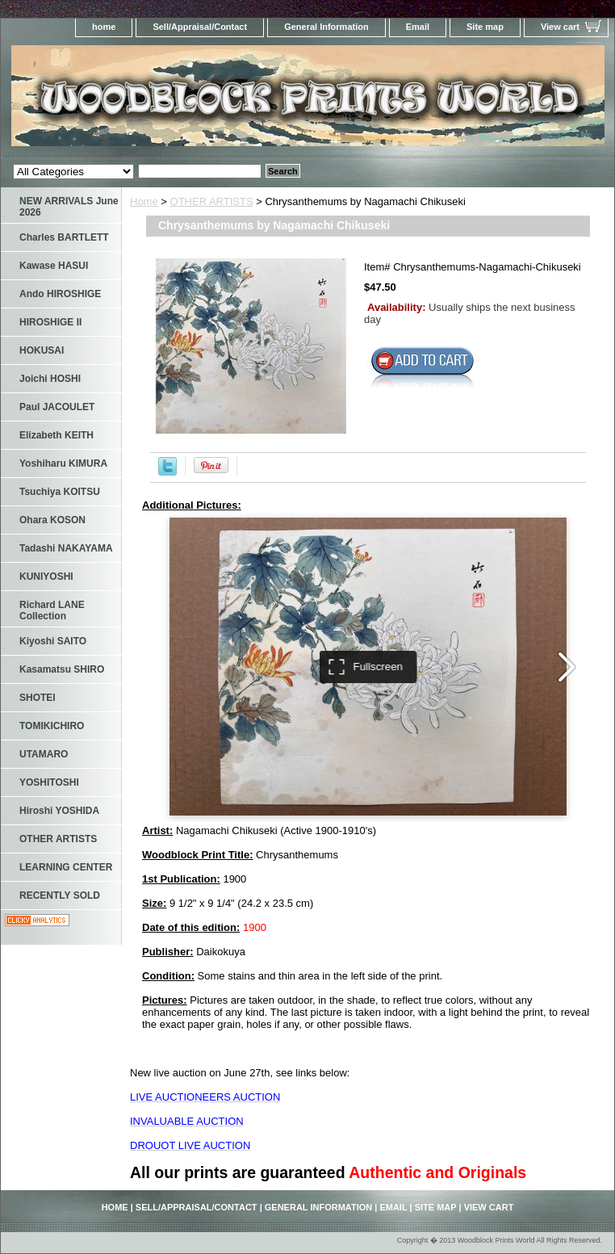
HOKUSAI (41, 350)
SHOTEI (37, 697)
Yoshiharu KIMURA (63, 463)
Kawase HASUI (53, 265)
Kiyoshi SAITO (52, 641)
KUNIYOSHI (46, 576)
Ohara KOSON (52, 520)
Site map (485, 26)
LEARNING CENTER (65, 867)
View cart (560, 26)
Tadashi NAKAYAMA (66, 548)
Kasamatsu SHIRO (61, 669)
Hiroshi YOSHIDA (59, 810)
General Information (326, 26)
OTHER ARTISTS (211, 201)
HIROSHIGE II (50, 322)
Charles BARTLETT (64, 237)
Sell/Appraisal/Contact (200, 26)
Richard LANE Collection (52, 610)
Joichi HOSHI (50, 378)
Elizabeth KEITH (56, 435)
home (103, 26)
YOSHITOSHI (49, 782)
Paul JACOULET (56, 407)
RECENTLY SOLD (59, 895)
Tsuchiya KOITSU (59, 491)
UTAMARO (43, 754)
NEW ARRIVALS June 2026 (69, 206)
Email (417, 26)
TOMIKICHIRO (51, 726)
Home (144, 201)
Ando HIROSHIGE (60, 294)
